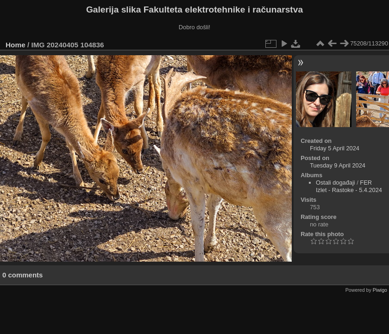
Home (15, 45)
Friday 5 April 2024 (334, 148)
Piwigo (380, 290)
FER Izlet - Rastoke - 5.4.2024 (349, 186)
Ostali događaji (335, 182)
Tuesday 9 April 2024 (337, 165)
